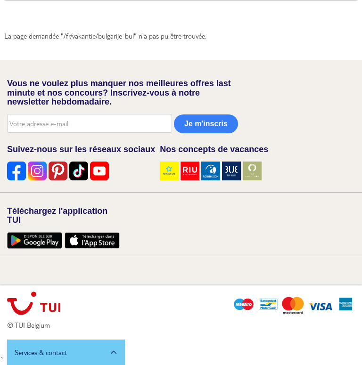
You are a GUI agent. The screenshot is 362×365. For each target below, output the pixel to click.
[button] (66, 352)
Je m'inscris (206, 124)
